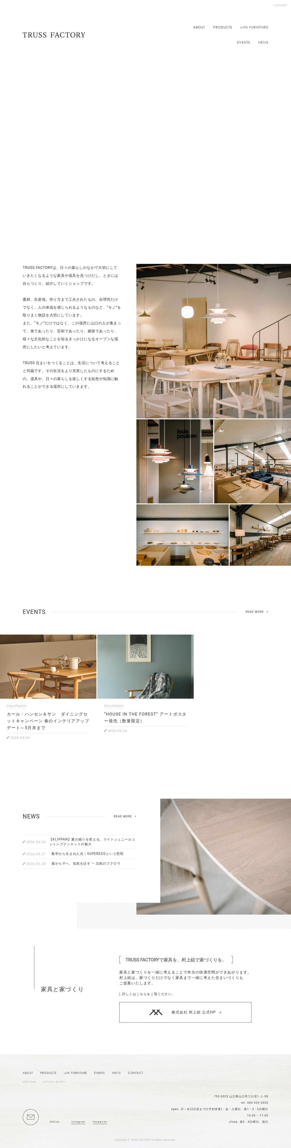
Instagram (78, 1121)
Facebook (100, 1121)
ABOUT (199, 27)
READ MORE (255, 611)
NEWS (263, 42)
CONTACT (281, 5)
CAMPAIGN (16, 706)
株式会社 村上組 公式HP (182, 1012)
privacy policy (54, 1081)
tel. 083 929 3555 (254, 1102)
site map (29, 1081)
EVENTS (243, 42)
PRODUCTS (222, 27)
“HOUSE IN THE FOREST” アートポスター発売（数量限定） (145, 717)
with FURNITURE (254, 27)
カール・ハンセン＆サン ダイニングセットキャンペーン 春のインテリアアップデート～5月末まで (48, 721)
